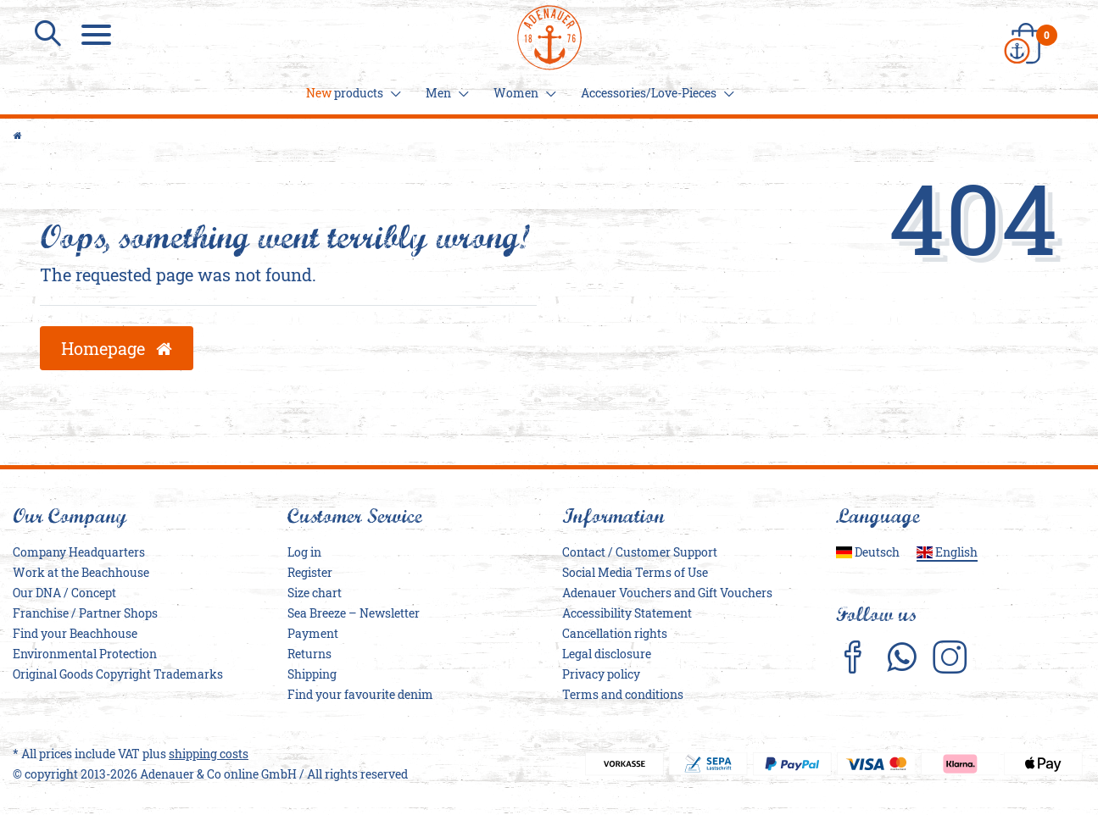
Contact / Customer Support (639, 553)
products (351, 93)
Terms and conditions (622, 695)
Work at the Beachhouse (81, 573)
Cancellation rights (614, 634)
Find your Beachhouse (75, 634)
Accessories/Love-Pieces (655, 93)
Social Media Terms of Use (635, 573)
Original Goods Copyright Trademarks (118, 675)
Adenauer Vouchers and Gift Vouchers (667, 593)
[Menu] (98, 33)
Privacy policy (601, 675)
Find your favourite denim (360, 695)
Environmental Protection (85, 654)
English (947, 553)
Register (309, 573)
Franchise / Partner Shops (85, 614)
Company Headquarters (79, 553)
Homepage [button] (116, 348)
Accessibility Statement (627, 614)
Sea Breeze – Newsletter (353, 614)
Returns (309, 654)
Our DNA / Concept (64, 593)
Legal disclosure (606, 654)
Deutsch (868, 553)
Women (522, 93)
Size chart (314, 593)
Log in (304, 553)
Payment (312, 634)
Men (445, 93)
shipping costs (208, 754)
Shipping (312, 675)
